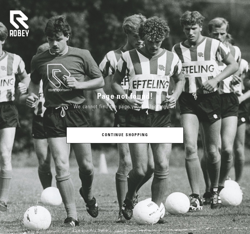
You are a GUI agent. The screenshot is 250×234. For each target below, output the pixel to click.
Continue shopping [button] (125, 135)
